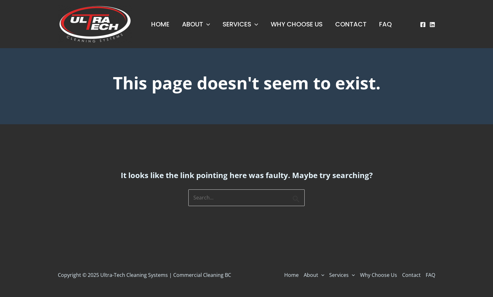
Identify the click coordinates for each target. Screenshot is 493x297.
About (196, 24)
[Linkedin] (432, 24)
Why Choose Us (297, 24)
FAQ (385, 24)
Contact (351, 24)
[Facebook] (423, 24)
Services (240, 24)
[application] (206, 24)
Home (160, 24)
